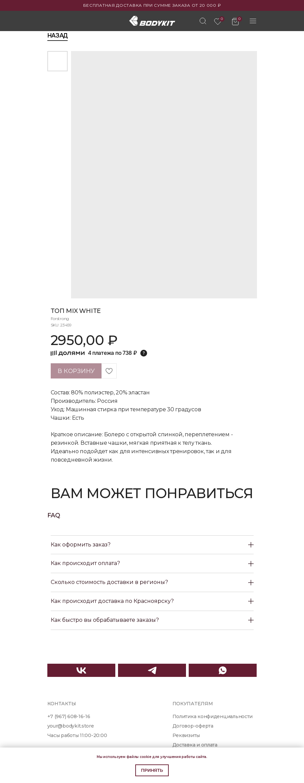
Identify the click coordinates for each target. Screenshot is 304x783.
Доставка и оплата (194, 745)
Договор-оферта (192, 726)
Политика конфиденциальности (212, 716)
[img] (203, 21)
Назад (57, 35)
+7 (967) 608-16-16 (68, 716)
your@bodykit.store (70, 726)
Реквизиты (186, 735)
